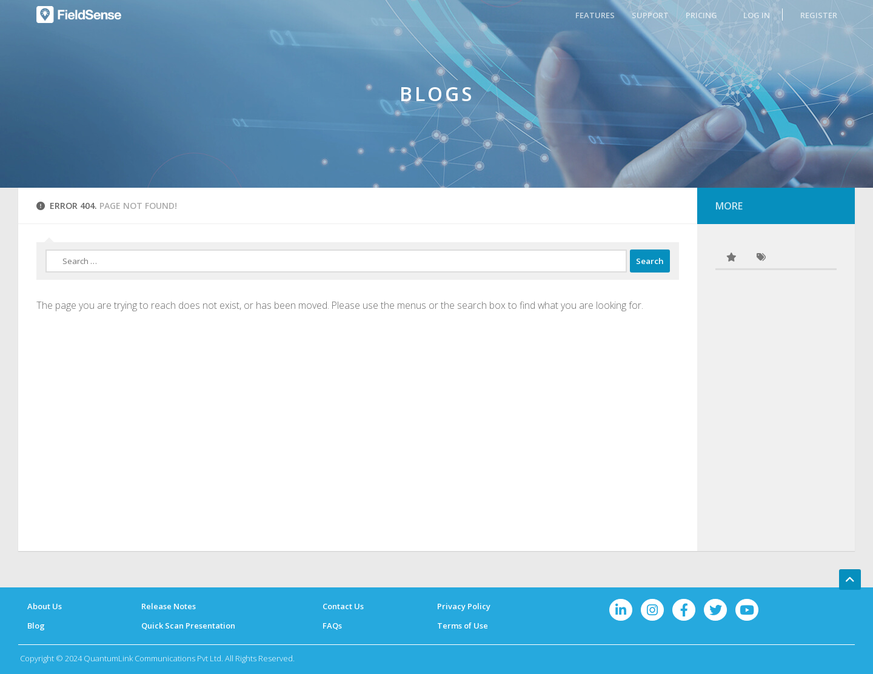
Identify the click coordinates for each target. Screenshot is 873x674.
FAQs (332, 625)
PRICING (701, 15)
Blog (36, 625)
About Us (44, 606)
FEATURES (595, 15)
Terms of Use (462, 625)
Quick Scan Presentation (188, 625)
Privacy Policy (463, 606)
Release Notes (168, 606)
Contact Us (343, 606)
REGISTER (818, 15)
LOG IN (756, 15)
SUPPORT (650, 15)
